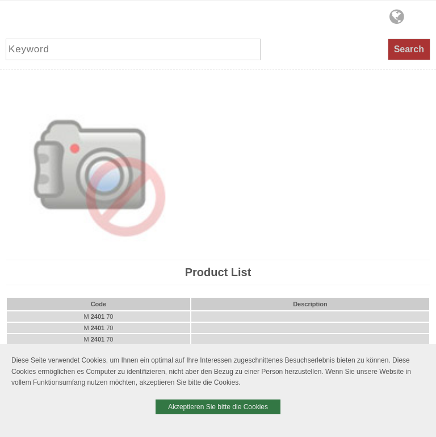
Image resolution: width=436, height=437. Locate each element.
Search (409, 49)
